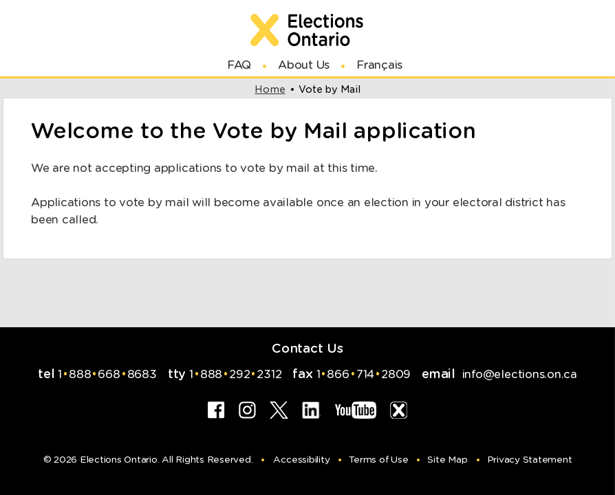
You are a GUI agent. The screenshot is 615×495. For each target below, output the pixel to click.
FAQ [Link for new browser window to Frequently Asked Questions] (239, 65)
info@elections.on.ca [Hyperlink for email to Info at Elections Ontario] (518, 374)
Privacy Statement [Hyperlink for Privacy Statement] (529, 459)
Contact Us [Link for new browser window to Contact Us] (307, 348)
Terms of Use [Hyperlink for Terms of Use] (378, 459)
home (270, 89)
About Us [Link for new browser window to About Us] (304, 65)
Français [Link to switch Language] (379, 65)
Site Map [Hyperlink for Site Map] (447, 459)
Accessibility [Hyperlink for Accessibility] (301, 459)
